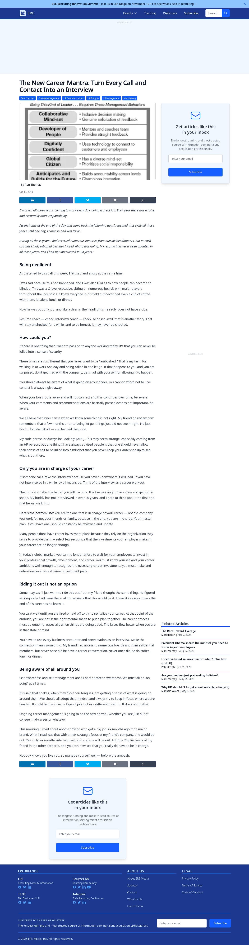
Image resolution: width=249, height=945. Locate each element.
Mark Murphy (169, 651)
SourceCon (81, 879)
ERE (21, 879)
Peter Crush (168, 667)
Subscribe (87, 847)
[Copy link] (143, 200)
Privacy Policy (190, 878)
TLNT (22, 894)
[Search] (226, 13)
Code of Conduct (192, 892)
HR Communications (74, 98)
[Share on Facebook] (60, 200)
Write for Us (134, 899)
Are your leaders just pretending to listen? (189, 675)
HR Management (111, 98)
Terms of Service (192, 885)
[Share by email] (115, 200)
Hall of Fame (135, 906)
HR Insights (93, 98)
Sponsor (132, 885)
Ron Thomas (33, 185)
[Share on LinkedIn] (32, 200)
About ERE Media (138, 878)
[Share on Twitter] (88, 200)
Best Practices (27, 98)
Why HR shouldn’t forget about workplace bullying (195, 687)
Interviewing (130, 98)
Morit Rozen (168, 634)
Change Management (48, 98)
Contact (132, 892)
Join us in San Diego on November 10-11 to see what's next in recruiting (124, 4)
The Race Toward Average (178, 631)
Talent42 (79, 894)
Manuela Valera (170, 691)
